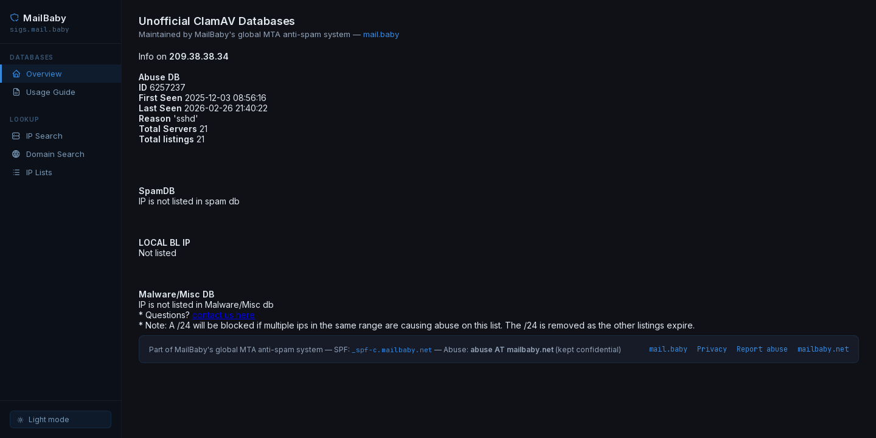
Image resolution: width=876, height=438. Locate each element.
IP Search (37, 136)
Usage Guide (43, 92)
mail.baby (381, 34)
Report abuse (762, 349)
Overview (37, 73)
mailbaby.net (823, 349)
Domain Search (48, 154)
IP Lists (32, 172)
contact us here (223, 315)
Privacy (712, 349)
